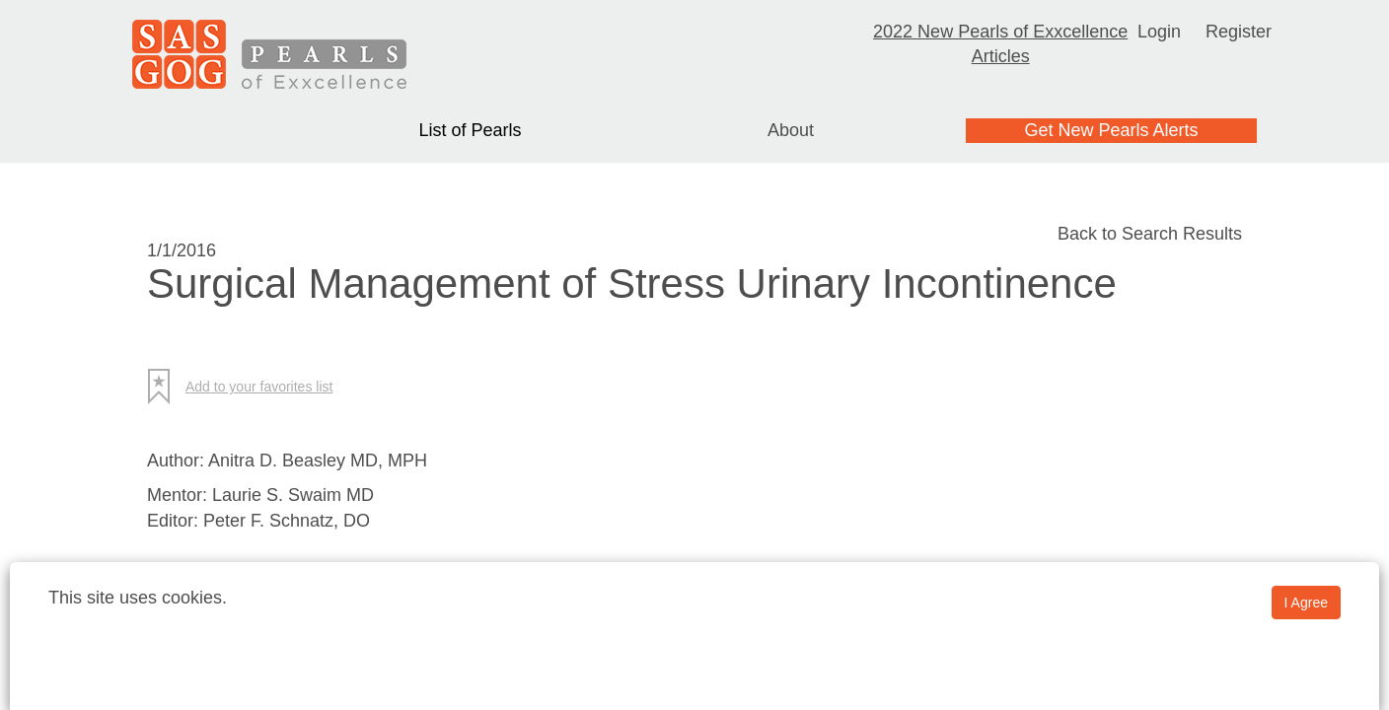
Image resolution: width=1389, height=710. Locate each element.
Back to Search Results (1150, 234)
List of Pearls (469, 130)
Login (1159, 31)
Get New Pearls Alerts (1111, 130)
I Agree (1306, 602)
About (791, 130)
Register (1239, 31)
